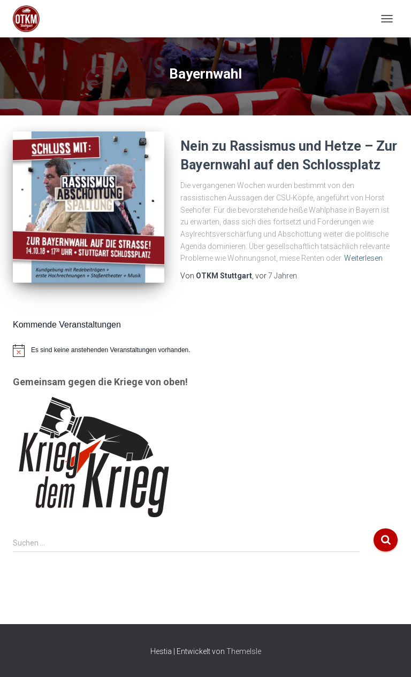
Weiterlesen (363, 258)
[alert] (205, 350)
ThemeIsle (243, 651)
